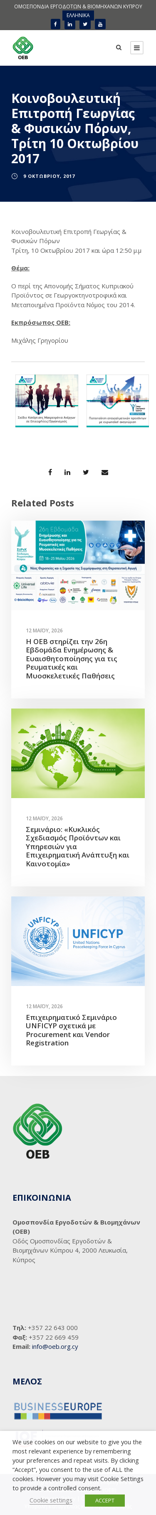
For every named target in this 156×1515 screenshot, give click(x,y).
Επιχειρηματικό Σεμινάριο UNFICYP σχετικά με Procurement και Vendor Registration (71, 1030)
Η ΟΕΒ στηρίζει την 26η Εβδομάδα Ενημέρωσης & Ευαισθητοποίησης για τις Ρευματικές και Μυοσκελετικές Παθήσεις (71, 658)
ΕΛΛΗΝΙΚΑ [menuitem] (78, 15)
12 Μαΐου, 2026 (44, 630)
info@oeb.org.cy (55, 1346)
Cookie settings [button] (51, 1500)
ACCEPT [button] (104, 1500)
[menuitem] (78, 15)
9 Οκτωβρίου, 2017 (49, 176)
